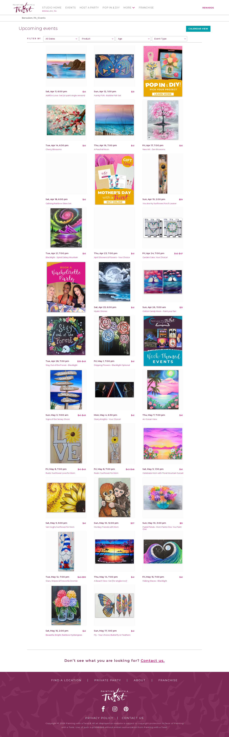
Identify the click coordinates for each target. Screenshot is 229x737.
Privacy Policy (99, 718)
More (127, 7)
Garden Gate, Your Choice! (155, 257)
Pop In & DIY (111, 7)
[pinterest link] (126, 709)
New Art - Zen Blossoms (154, 149)
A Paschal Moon (101, 149)
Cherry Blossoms (53, 149)
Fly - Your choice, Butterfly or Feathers (112, 635)
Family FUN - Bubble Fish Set (107, 95)
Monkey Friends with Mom (106, 527)
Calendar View (198, 28)
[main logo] (23, 3)
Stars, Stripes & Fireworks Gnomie (62, 581)
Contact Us (133, 718)
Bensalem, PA (49, 11)
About (140, 680)
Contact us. (153, 660)
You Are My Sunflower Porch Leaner (160, 203)
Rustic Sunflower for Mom (106, 473)
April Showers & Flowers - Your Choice (112, 257)
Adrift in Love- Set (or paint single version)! (65, 95)
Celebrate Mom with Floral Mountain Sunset (163, 473)
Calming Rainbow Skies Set (58, 203)
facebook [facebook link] (103, 709)
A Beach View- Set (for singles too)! (110, 581)
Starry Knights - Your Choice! (107, 419)
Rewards (208, 7)
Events (70, 7)
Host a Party (89, 7)
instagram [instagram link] (114, 709)
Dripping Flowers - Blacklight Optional (112, 365)
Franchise (146, 7)
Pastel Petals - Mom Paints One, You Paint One (162, 528)
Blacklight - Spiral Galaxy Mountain (62, 257)
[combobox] (60, 38)
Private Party (107, 680)
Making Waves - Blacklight (155, 581)
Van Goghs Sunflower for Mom (60, 527)
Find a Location (66, 680)
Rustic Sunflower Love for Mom (60, 473)
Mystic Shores (100, 311)
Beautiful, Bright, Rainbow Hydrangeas (64, 635)
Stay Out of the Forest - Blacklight (61, 365)
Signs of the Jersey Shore (58, 419)
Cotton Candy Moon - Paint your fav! (159, 311)
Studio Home (51, 7)
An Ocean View (150, 419)
